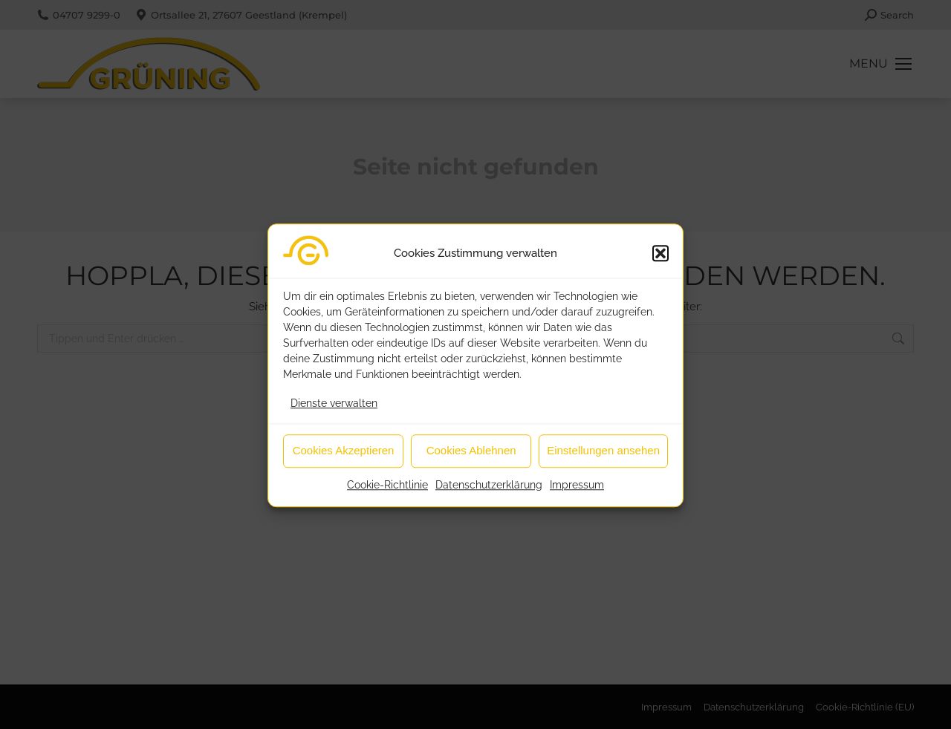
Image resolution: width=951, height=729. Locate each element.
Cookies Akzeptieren (344, 458)
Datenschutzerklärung (488, 492)
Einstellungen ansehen (603, 458)
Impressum (577, 492)
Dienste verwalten (334, 410)
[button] (660, 261)
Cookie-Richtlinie (387, 492)
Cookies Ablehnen (471, 458)
